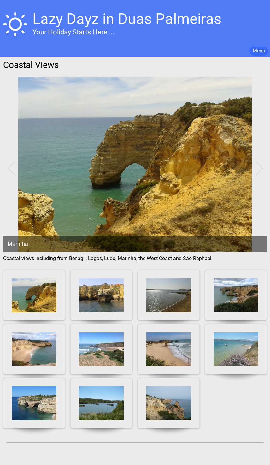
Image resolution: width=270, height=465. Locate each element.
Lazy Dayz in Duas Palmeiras (126, 18)
